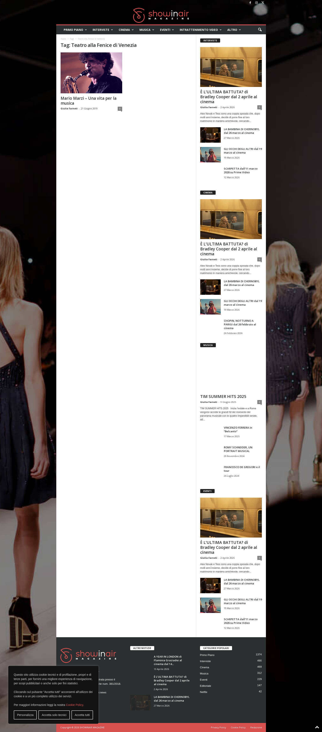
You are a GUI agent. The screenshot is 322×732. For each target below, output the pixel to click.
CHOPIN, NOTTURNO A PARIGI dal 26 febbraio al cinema (240, 324)
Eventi (167, 29)
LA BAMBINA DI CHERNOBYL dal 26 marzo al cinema (242, 131)
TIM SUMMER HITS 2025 (223, 396)
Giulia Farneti (69, 108)
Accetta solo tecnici (54, 715)
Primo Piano (75, 29)
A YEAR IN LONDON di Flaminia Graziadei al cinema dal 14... (168, 660)
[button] (259, 29)
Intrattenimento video (201, 29)
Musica (146, 29)
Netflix (203, 692)
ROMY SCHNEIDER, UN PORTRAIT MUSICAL (238, 449)
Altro (234, 29)
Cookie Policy (74, 705)
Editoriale (205, 685)
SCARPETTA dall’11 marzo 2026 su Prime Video (241, 170)
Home (63, 38)
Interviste (103, 29)
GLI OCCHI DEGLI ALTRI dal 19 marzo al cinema (243, 150)
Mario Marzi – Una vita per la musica (88, 101)
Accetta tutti (82, 715)
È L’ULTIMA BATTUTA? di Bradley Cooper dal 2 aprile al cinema (228, 96)
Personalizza (25, 715)
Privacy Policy (218, 727)
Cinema (126, 29)
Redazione (256, 727)
